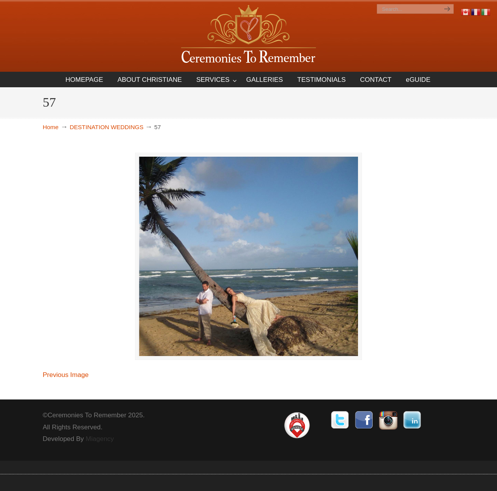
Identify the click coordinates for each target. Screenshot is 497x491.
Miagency (100, 452)
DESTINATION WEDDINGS (106, 127)
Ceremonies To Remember (248, 35)
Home (51, 127)
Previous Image (66, 388)
